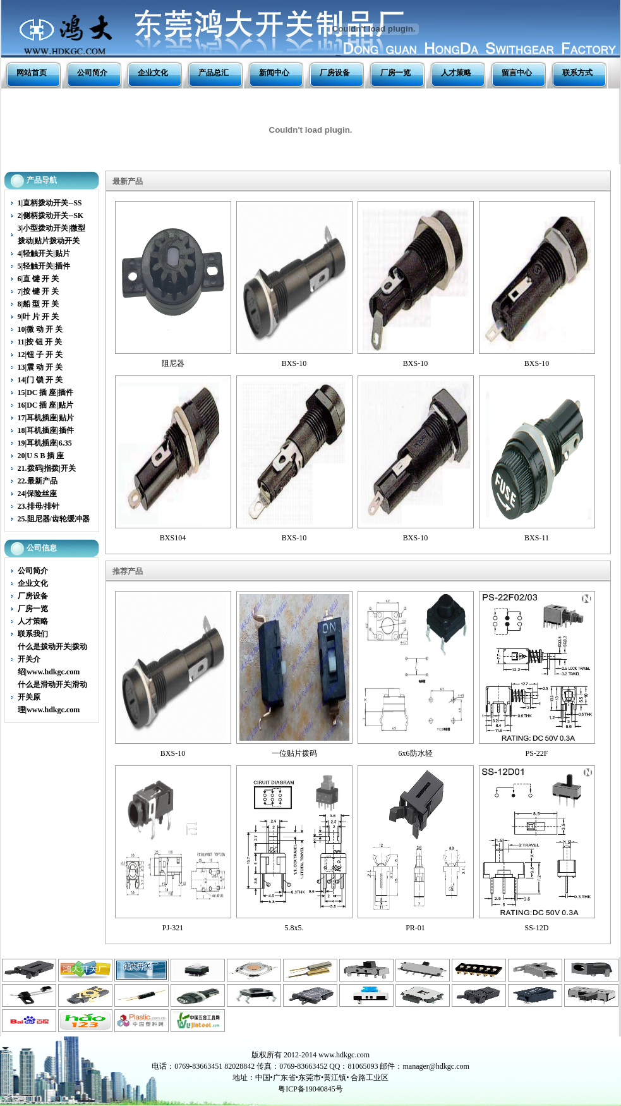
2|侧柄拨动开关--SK (51, 215)
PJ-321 (172, 927)
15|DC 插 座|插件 (46, 392)
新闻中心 (274, 72)
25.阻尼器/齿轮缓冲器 (54, 518)
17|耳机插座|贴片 (46, 417)
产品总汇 (213, 72)
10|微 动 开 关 (40, 329)
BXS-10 (294, 363)
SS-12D (536, 927)
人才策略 (456, 72)
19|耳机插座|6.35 (45, 443)
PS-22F (536, 753)
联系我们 (33, 633)
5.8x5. (294, 927)
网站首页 (31, 72)
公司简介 (92, 72)
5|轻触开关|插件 (44, 266)
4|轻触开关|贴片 (44, 253)
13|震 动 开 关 (40, 367)
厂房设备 (335, 72)
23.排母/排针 (38, 506)
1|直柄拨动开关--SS (50, 202)
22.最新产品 (37, 481)
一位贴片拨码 (294, 753)
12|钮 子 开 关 (40, 354)
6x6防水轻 (416, 753)
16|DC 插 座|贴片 (46, 405)
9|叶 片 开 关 (38, 316)
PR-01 (415, 927)
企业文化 (153, 72)
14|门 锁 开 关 (40, 379)
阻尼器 (173, 363)
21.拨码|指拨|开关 (47, 468)
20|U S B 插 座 (41, 455)
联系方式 (577, 72)
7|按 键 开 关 (38, 291)
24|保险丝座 (37, 493)
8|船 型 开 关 (38, 304)
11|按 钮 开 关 (40, 341)
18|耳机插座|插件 (46, 430)
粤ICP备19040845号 (310, 1089)
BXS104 (173, 537)
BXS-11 (536, 537)
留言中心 (517, 72)
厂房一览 (395, 72)
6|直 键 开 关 (38, 278)
